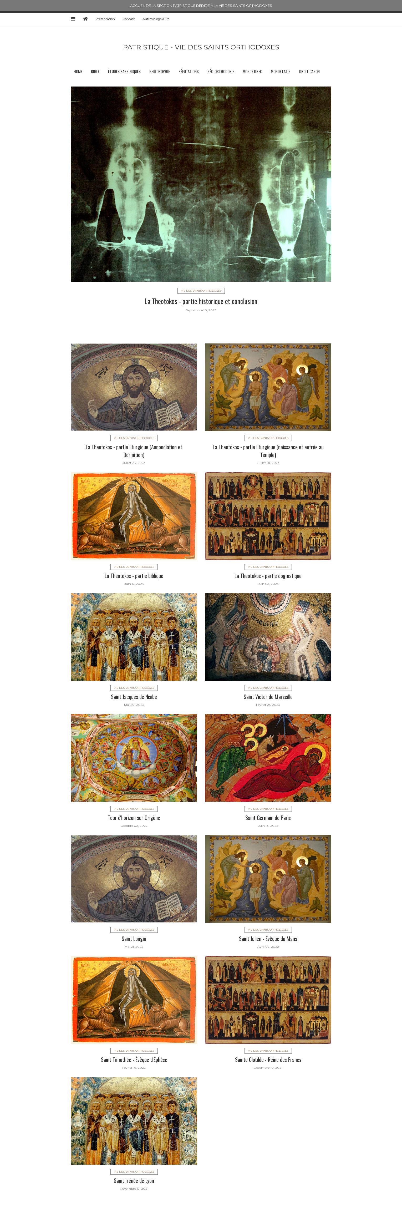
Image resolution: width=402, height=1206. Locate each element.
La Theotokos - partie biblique (134, 576)
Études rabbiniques (124, 71)
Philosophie (159, 71)
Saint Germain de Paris (268, 818)
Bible (95, 71)
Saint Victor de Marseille (268, 697)
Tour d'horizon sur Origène (134, 818)
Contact (129, 19)
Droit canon (309, 71)
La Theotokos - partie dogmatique (268, 576)
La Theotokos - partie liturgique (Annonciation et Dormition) (134, 451)
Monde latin (281, 71)
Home (78, 71)
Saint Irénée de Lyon (134, 1180)
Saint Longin (134, 938)
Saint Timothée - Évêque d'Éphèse (134, 1059)
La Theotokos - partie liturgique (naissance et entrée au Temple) (268, 451)
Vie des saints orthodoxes (201, 290)
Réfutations (189, 71)
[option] (201, 199)
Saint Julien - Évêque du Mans (268, 938)
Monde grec (252, 71)
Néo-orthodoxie (220, 71)
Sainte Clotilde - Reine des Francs (268, 1059)
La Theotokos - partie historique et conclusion (201, 301)
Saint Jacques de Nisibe (134, 697)
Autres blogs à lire (156, 19)
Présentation (105, 19)
